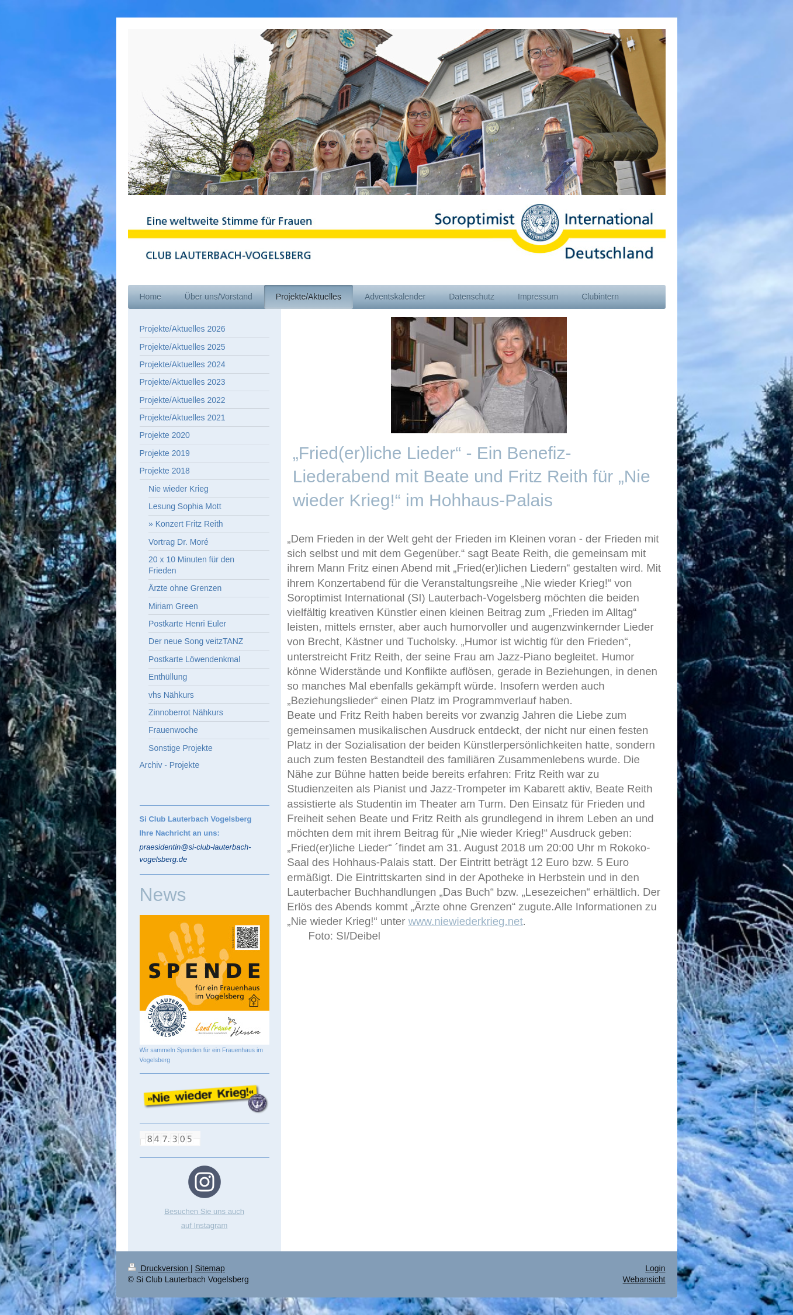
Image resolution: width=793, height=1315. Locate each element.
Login (655, 1268)
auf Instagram (204, 1225)
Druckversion (159, 1268)
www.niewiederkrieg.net (465, 921)
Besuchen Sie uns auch (204, 1211)
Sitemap (210, 1268)
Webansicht (644, 1279)
